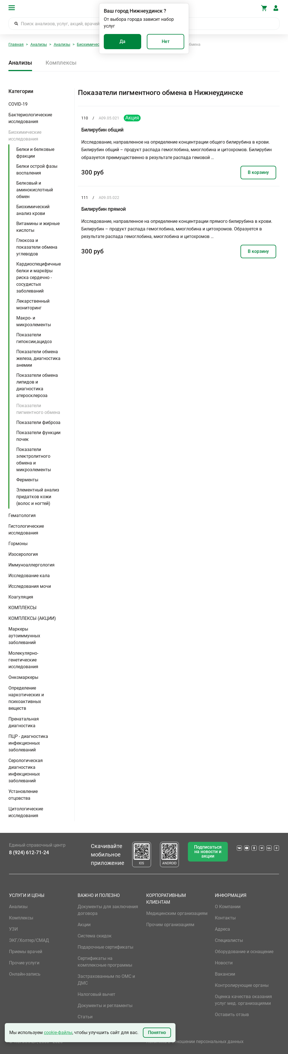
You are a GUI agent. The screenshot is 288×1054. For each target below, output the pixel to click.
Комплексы (61, 62)
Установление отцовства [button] (23, 795)
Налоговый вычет (96, 994)
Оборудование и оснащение (244, 951)
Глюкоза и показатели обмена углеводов (36, 247)
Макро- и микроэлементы (33, 321)
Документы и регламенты (105, 1005)
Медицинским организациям (177, 913)
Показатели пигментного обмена (38, 409)
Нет (166, 41)
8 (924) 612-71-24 (29, 852)
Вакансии (225, 974)
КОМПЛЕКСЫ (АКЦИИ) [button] (32, 618)
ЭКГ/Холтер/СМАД (29, 940)
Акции (84, 924)
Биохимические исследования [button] (24, 136)
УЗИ (13, 929)
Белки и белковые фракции (35, 153)
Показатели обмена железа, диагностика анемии (38, 358)
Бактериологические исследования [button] (30, 118)
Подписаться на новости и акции (208, 851)
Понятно (157, 1032)
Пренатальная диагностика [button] (23, 722)
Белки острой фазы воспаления (36, 170)
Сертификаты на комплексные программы (105, 962)
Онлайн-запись (24, 974)
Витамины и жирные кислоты (38, 227)
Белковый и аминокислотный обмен (34, 189)
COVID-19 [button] (18, 104)
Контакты (225, 918)
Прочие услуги (24, 962)
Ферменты (27, 479)
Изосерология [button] (23, 554)
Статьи (85, 1016)
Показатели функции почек (38, 436)
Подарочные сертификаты (105, 947)
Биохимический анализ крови (33, 210)
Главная (16, 44)
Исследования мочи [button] (29, 586)
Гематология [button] (22, 515)
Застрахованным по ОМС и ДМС (106, 980)
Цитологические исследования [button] (25, 812)
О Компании (227, 906)
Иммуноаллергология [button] (31, 565)
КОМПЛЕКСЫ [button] (22, 607)
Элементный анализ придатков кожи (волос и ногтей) (37, 496)
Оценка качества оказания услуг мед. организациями (243, 1000)
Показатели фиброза (38, 422)
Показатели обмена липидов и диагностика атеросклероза (37, 385)
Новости (224, 962)
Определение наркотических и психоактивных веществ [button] (26, 698)
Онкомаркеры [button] (23, 677)
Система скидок (95, 936)
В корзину (258, 172)
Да (122, 41)
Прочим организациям (170, 924)
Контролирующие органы (242, 985)
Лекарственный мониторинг (33, 304)
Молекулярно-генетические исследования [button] (23, 659)
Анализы (38, 44)
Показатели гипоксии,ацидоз (34, 338)
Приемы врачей (25, 951)
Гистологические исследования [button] (26, 529)
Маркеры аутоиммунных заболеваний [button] (24, 635)
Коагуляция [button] (20, 597)
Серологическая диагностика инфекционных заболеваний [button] (25, 770)
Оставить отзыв (232, 1014)
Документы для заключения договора (108, 910)
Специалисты (229, 940)
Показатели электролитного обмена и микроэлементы (33, 459)
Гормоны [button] (18, 543)
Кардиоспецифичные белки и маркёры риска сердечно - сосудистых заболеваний (38, 277)
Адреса (222, 929)
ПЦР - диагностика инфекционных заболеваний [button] (28, 743)
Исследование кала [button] (29, 575)
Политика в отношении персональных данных (195, 1041)
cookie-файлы (58, 1032)
